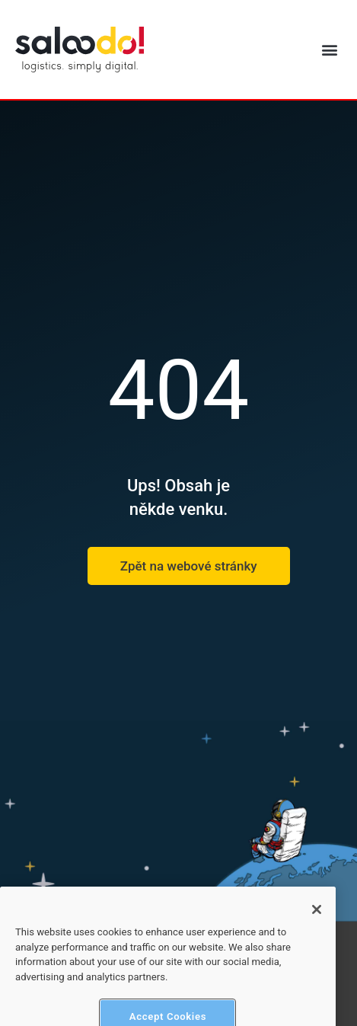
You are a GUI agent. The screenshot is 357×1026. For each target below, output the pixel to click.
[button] (329, 49)
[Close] (316, 918)
